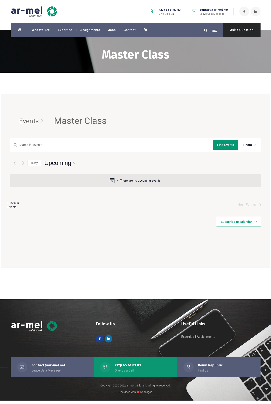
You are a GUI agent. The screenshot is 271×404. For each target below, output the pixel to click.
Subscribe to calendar (236, 224)
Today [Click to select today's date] (34, 163)
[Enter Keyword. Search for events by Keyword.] (111, 145)
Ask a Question (241, 30)
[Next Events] (23, 163)
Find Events (225, 145)
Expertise (188, 340)
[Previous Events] (14, 163)
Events (32, 121)
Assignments (206, 340)
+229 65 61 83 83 (170, 9)
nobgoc (148, 395)
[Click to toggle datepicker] (59, 163)
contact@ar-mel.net (214, 9)
